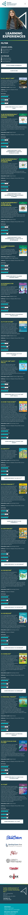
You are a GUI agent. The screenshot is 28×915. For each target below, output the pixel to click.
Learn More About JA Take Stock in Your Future (14, 778)
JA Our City (5, 449)
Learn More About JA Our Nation (13, 607)
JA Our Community (7, 484)
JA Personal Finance (8, 697)
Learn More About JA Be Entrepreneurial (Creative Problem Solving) (14, 152)
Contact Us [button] (6, 898)
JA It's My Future (7, 322)
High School (5, 52)
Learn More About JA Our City (13, 478)
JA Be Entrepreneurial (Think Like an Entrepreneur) (9, 204)
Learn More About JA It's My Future (14, 354)
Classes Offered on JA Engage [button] (12, 909)
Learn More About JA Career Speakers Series (14, 277)
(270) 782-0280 (7, 899)
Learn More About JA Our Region (13, 647)
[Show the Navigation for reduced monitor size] (25, 4)
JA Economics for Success (7, 284)
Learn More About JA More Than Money (14, 442)
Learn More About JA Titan (12, 821)
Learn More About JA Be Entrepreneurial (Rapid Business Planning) (14, 195)
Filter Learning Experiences (14, 65)
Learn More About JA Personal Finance (14, 734)
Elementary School (7, 49)
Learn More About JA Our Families (14, 564)
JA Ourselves (6, 654)
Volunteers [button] (7, 906)
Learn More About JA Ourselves (13, 690)
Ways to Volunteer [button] (9, 908)
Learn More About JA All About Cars (14, 107)
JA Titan (4, 784)
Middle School (6, 50)
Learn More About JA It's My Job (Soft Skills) (14, 395)
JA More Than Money (8, 402)
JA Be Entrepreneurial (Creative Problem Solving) (9, 116)
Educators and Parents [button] (11, 911)
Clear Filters (14, 70)
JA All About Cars (7, 78)
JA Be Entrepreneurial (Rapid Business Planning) (9, 160)
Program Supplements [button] (10, 913)
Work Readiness (6, 61)
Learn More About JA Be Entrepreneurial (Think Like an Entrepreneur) (14, 239)
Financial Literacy (7, 58)
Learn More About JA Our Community (14, 522)
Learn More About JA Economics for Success (14, 315)
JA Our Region (6, 613)
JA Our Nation (6, 570)
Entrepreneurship (7, 59)
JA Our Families (6, 528)
